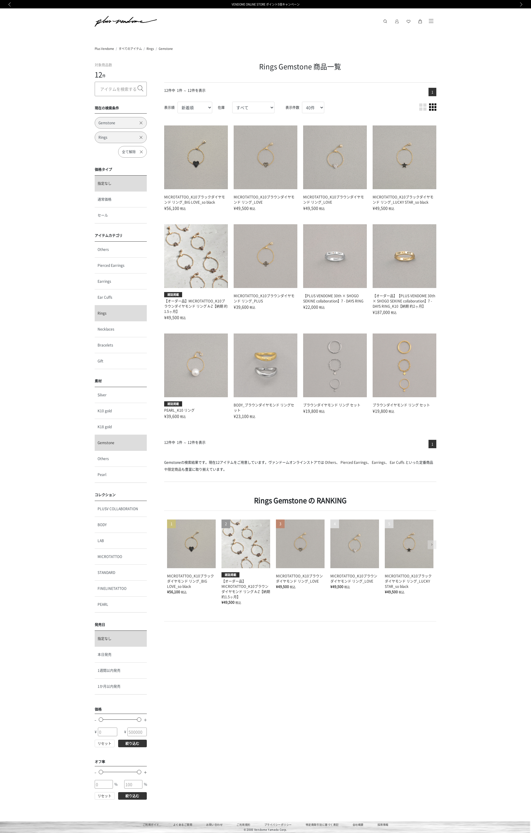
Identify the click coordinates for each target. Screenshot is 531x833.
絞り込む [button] (132, 743)
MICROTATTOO (110, 556)
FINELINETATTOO (112, 588)
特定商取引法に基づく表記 (322, 825)
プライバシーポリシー (278, 825)
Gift (100, 360)
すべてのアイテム (130, 48)
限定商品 (175, 469)
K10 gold (105, 410)
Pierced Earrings (111, 265)
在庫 (221, 107)
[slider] (101, 719)
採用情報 (383, 825)
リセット (104, 743)
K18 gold (105, 426)
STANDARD (106, 572)
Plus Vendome (104, 48)
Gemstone (166, 48)
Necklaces (106, 329)
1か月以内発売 (109, 686)
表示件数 (292, 107)
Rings (150, 48)
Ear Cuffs (105, 297)
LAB (101, 540)
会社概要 (358, 825)
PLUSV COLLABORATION (118, 508)
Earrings (104, 281)
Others (103, 249)
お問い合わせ (214, 825)
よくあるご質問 (183, 825)
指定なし (104, 183)
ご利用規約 (243, 825)
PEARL (103, 604)
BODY (102, 524)
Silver (102, 394)
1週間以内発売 (109, 670)
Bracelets (105, 344)
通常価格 (104, 199)
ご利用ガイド (151, 825)
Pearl (102, 474)
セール (103, 215)
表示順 (169, 107)
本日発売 (104, 654)
